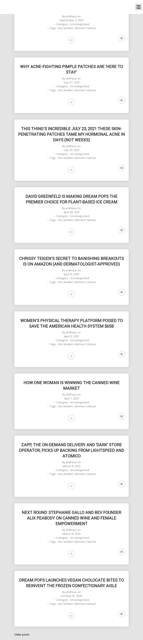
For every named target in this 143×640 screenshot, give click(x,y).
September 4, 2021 (71, 20)
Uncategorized (79, 24)
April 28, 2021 (71, 212)
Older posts (21, 634)
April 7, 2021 (71, 398)
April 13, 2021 (71, 336)
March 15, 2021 (71, 534)
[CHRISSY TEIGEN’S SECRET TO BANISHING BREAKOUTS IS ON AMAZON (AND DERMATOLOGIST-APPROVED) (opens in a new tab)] (71, 261)
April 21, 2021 (71, 274)
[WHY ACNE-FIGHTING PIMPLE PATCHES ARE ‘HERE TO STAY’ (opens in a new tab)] (71, 69)
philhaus (71, 16)
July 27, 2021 (71, 82)
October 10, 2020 (71, 596)
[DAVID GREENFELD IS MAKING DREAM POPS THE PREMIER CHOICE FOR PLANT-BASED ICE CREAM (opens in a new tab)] (71, 199)
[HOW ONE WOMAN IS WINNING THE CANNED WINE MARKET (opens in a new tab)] (71, 385)
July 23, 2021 (71, 150)
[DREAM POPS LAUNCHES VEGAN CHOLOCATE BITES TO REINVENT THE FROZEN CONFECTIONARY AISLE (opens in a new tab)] (71, 583)
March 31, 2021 (71, 466)
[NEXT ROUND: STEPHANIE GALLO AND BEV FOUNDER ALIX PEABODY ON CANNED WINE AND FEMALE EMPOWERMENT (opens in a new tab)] (71, 518)
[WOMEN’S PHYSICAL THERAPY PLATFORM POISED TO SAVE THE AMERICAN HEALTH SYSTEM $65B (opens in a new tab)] (71, 323)
